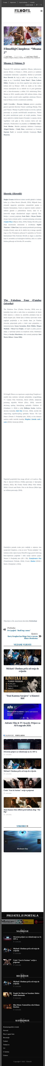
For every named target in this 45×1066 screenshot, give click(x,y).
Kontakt (32, 2)
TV (4, 1048)
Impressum (13, 2)
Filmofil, (35, 56)
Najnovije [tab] (9, 735)
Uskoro (21, 826)
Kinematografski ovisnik (11, 1027)
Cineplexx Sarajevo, (9, 57)
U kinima (6, 1052)
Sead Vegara (9, 56)
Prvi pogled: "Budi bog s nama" (19, 630)
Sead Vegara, (30, 56)
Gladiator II (37, 57)
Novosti (5, 1030)
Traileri (5, 1041)
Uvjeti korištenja (23, 2)
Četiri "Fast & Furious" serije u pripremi (19, 790)
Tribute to (6, 1045)
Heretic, (21, 57)
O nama (5, 2)
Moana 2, (16, 57)
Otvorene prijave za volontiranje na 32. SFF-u (20, 752)
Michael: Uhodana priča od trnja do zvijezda (20, 771)
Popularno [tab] (20, 735)
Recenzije (22, 976)
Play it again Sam (8, 1034)
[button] (41, 11)
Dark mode (29, 5)
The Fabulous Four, (29, 57)
